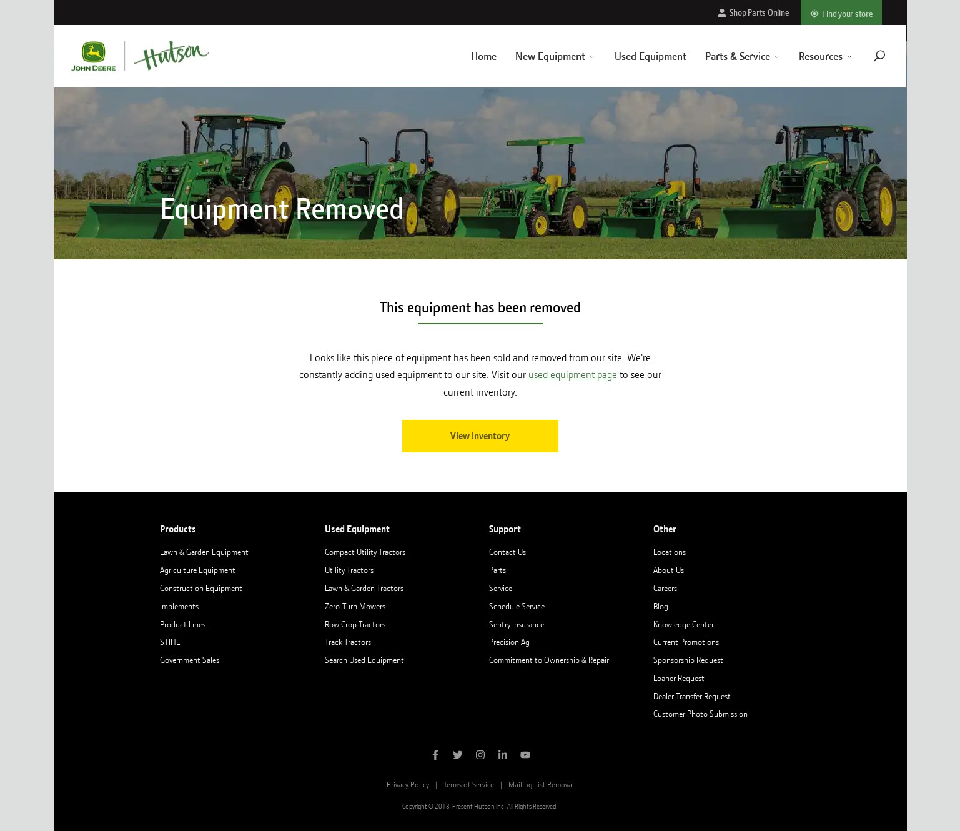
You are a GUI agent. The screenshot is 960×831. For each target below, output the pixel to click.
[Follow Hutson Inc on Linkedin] (503, 756)
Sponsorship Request (688, 660)
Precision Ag (509, 642)
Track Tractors (348, 642)
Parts (497, 570)
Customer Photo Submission (700, 714)
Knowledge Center (683, 624)
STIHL (170, 642)
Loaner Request (679, 678)
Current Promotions (686, 642)
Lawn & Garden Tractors (364, 588)
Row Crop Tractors (355, 624)
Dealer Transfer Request (692, 696)
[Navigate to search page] (865, 55)
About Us (668, 570)
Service (500, 588)
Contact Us (507, 552)
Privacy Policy (408, 784)
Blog (660, 606)
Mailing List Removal (541, 784)
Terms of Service (468, 784)
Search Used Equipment (364, 660)
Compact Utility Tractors (365, 552)
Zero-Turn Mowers (355, 606)
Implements (179, 606)
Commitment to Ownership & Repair (549, 660)
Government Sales (189, 660)
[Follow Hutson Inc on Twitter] (458, 756)
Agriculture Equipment (197, 570)
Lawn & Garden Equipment (204, 552)
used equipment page (572, 375)
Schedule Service (517, 606)
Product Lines (182, 624)
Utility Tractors (349, 570)
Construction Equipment (201, 588)
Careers (665, 588)
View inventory (480, 436)
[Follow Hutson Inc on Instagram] (480, 756)
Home (469, 56)
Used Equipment (635, 56)
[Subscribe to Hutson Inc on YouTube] (525, 756)
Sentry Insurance (516, 624)
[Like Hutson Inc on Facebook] (435, 756)
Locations (669, 552)
